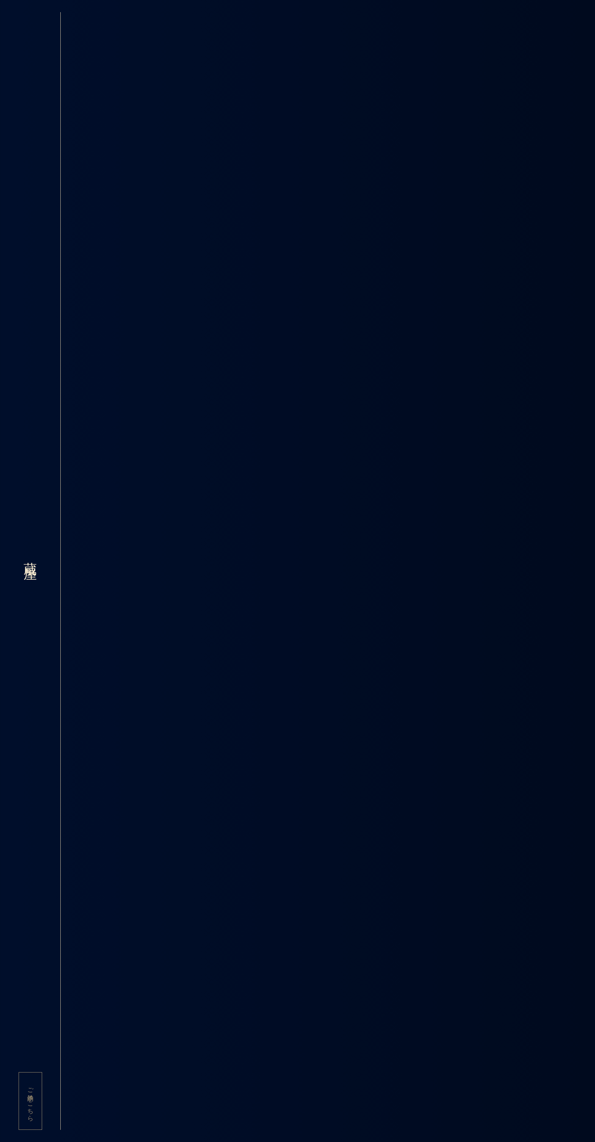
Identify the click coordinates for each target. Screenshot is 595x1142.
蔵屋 (30, 557)
